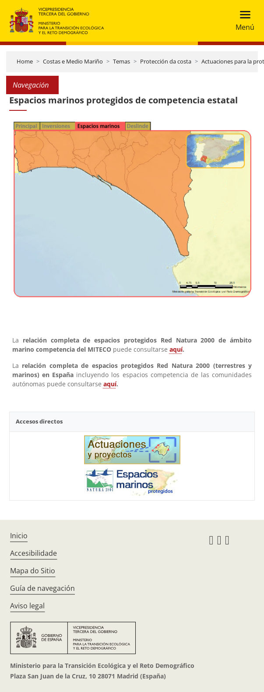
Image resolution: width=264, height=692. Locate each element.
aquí (176, 349)
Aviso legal (27, 606)
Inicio (19, 535)
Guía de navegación (42, 588)
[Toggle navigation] (242, 21)
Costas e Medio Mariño (73, 61)
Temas (121, 61)
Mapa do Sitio (32, 570)
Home (25, 61)
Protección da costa (165, 61)
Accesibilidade (33, 553)
